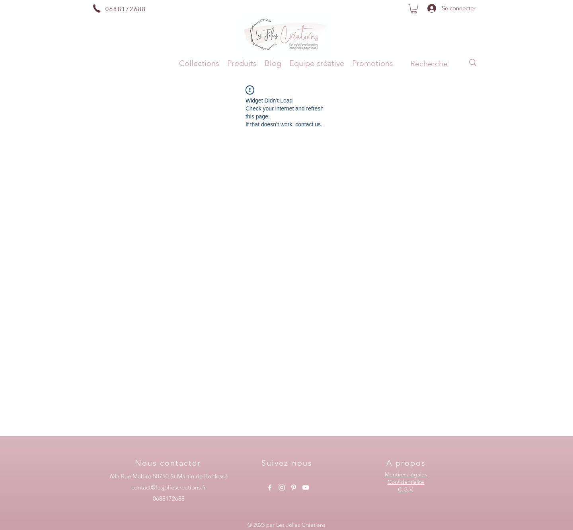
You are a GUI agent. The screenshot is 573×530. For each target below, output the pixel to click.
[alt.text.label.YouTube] (306, 487)
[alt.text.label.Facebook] (270, 487)
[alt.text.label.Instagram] (282, 487)
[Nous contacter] (168, 463)
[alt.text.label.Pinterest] (294, 487)
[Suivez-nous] (287, 463)
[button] (413, 9)
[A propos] (406, 463)
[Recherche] (429, 64)
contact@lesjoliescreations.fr (168, 487)
